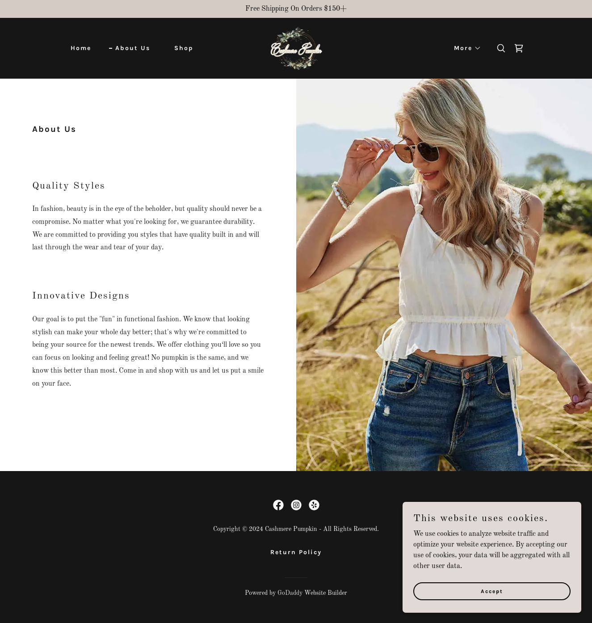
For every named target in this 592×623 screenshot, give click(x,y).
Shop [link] (183, 48)
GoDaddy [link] (289, 593)
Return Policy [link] (296, 552)
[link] (296, 48)
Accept (492, 591)
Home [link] (81, 48)
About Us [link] (132, 48)
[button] (464, 48)
